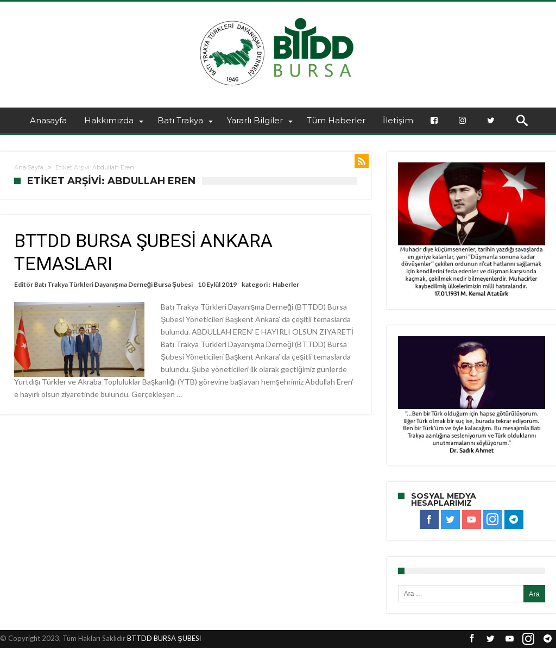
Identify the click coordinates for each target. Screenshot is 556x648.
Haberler (286, 284)
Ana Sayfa (28, 167)
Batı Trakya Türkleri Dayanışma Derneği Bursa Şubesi (113, 284)
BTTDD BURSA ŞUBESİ (164, 638)
